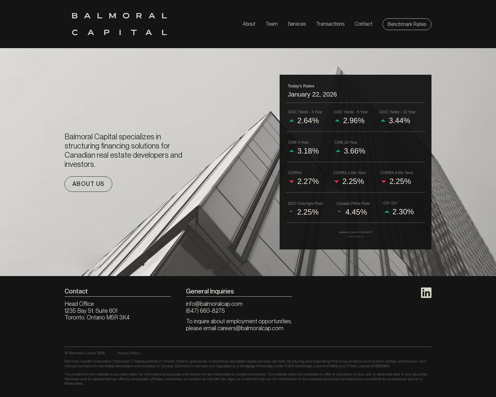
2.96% (353, 120)
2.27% (308, 181)
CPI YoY (390, 203)
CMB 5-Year (298, 142)
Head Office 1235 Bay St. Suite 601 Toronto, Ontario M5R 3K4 (97, 310)
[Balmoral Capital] (119, 24)
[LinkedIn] (426, 292)
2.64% (308, 120)
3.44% (399, 120)
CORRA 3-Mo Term (396, 173)
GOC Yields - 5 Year (351, 112)
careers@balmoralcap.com (250, 328)
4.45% (356, 212)
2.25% (353, 181)
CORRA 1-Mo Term (349, 173)
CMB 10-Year (346, 142)
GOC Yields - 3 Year (305, 112)
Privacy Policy (128, 353)
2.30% (403, 212)
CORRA (295, 173)
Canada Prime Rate (353, 203)
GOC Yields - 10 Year (398, 112)
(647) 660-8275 (205, 310)
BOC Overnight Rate (305, 203)
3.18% (308, 151)
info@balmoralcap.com (214, 303)
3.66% (354, 151)
